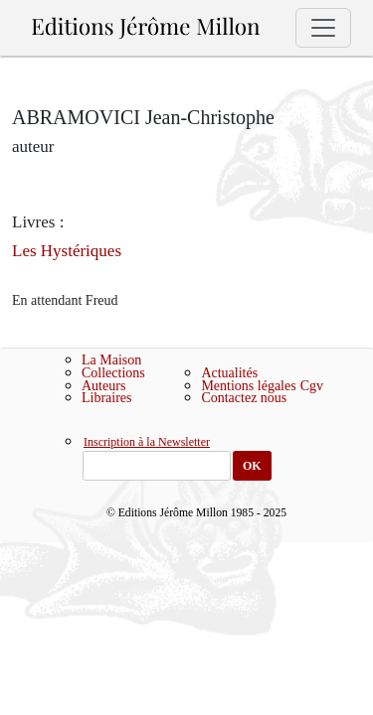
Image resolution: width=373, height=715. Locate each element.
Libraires (107, 397)
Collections (113, 372)
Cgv (311, 385)
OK (252, 466)
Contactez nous (243, 397)
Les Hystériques (66, 250)
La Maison (111, 360)
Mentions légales (248, 385)
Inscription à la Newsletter (147, 443)
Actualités (229, 372)
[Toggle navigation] (323, 28)
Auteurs (103, 385)
